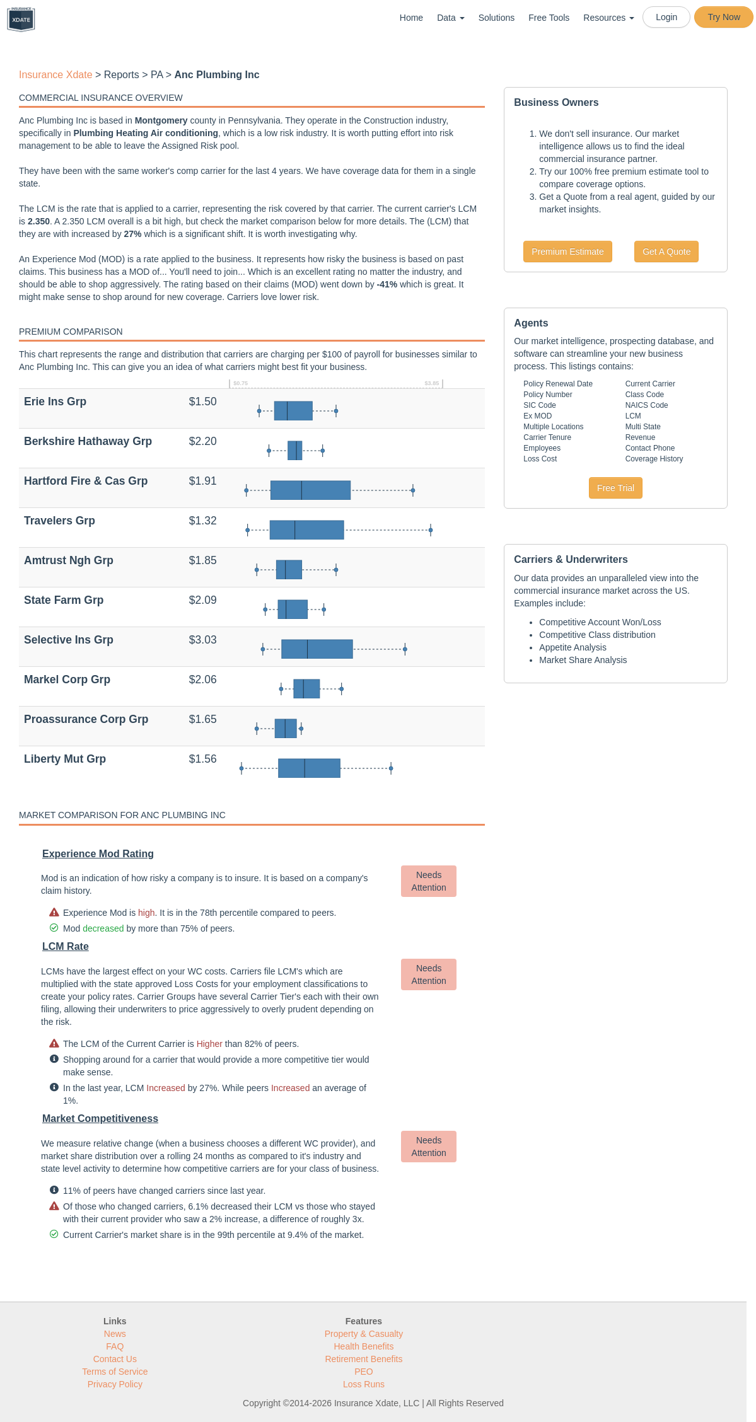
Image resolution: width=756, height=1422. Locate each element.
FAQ (115, 1346)
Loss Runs (364, 1384)
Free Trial (615, 488)
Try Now (723, 17)
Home (411, 18)
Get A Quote (666, 251)
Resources (608, 18)
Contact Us (115, 1359)
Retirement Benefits (364, 1359)
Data (450, 18)
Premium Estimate (567, 251)
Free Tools (548, 18)
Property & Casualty (364, 1334)
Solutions (497, 18)
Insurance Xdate (56, 74)
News (115, 1334)
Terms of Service (115, 1372)
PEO (363, 1372)
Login (666, 17)
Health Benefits (364, 1346)
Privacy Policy (115, 1384)
